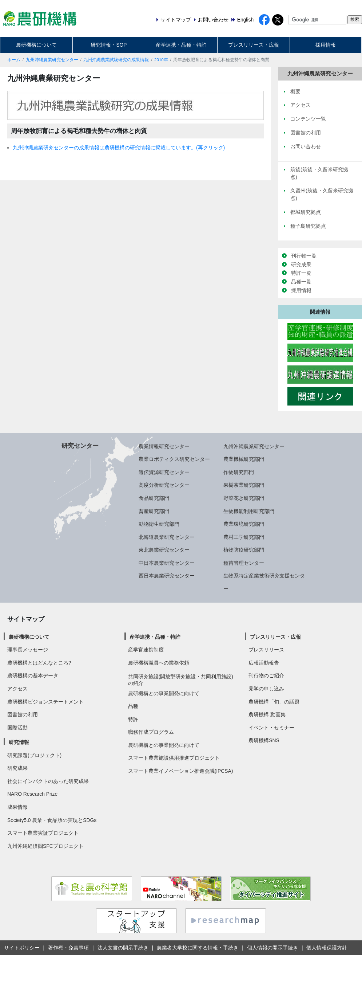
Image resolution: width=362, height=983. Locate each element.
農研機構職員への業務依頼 (158, 663)
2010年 (161, 60)
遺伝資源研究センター (164, 472)
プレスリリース (266, 650)
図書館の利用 (22, 714)
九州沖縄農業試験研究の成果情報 (116, 60)
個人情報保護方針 (326, 948)
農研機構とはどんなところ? (39, 663)
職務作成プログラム (151, 732)
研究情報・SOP (109, 45)
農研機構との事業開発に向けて (163, 693)
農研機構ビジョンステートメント (45, 702)
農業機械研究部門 (243, 459)
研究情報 (19, 742)
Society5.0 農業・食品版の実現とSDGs (51, 820)
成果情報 (17, 807)
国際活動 (17, 728)
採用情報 (325, 45)
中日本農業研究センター (167, 563)
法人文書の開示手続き (123, 948)
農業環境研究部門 (243, 524)
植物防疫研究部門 (243, 550)
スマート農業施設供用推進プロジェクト (174, 758)
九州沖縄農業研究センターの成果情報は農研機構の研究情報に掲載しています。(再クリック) (119, 147)
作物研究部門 (238, 472)
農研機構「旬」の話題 (273, 702)
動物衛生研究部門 (159, 524)
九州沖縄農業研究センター (52, 60)
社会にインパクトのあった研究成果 (48, 781)
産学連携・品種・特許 (181, 45)
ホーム (13, 60)
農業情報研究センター (164, 446)
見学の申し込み (266, 689)
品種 (133, 706)
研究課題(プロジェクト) (34, 755)
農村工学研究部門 (243, 537)
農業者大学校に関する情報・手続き (197, 948)
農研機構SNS (263, 740)
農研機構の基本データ (32, 675)
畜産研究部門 (154, 511)
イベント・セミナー (271, 728)
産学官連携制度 (146, 650)
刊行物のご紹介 (266, 675)
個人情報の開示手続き (272, 948)
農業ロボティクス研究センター (174, 459)
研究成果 (301, 264)
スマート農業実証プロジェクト (43, 833)
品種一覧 (301, 282)
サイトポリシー (22, 948)
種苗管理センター (243, 563)
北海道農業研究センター (167, 537)
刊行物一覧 (304, 256)
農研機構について (36, 45)
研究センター (80, 445)
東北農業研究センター (164, 550)
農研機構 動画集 (267, 714)
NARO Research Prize (32, 794)
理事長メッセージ (27, 650)
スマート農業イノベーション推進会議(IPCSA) (180, 771)
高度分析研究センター (164, 485)
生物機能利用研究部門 (248, 511)
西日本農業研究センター (167, 576)
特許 (133, 719)
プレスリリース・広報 (253, 45)
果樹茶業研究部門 (243, 485)
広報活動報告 (263, 663)
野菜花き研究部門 (243, 498)
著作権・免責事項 (68, 948)
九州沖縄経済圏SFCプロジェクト (45, 846)
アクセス (17, 689)
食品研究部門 (154, 498)
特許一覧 (301, 273)
